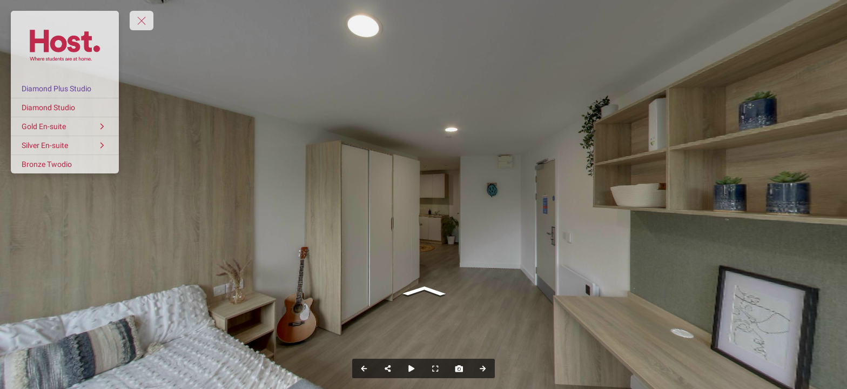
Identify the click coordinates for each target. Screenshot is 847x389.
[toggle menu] (141, 20)
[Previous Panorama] (364, 368)
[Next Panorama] (483, 368)
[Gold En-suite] (65, 126)
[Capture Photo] (459, 368)
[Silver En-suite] (65, 145)
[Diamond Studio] (65, 107)
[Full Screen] (435, 368)
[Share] (388, 368)
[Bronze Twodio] (65, 164)
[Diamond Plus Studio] (65, 88)
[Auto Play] (412, 368)
